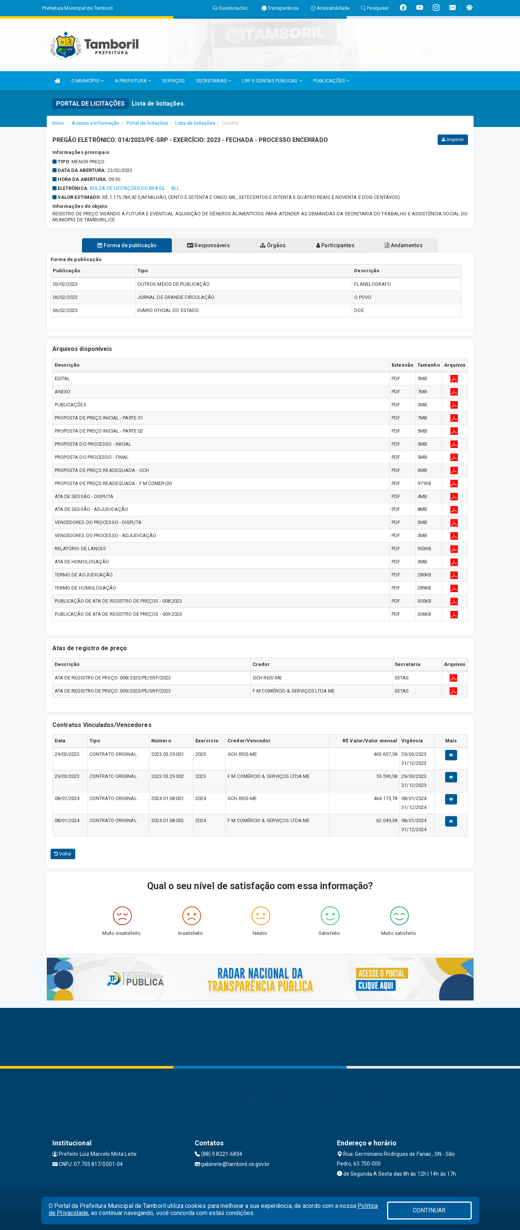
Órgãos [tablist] (273, 245)
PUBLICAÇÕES (331, 81)
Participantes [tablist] (336, 245)
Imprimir (452, 139)
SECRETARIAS (213, 81)
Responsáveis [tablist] (207, 245)
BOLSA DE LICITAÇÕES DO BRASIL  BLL (135, 188)
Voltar (63, 854)
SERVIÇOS (173, 81)
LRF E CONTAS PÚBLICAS (272, 81)
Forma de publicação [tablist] (125, 245)
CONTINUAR (429, 1210)
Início (58, 123)
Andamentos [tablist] (405, 245)
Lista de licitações (195, 123)
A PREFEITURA (133, 81)
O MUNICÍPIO (88, 81)
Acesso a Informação (95, 123)
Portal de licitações (147, 123)
